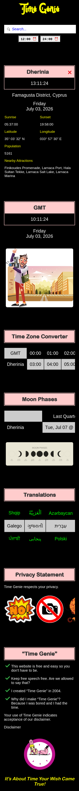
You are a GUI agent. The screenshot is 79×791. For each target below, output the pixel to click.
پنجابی (35, 538)
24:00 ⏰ (50, 39)
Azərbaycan (61, 513)
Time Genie (39, 9)
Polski (61, 538)
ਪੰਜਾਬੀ (14, 538)
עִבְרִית (61, 525)
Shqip (14, 512)
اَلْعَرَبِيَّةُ (35, 512)
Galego (14, 525)
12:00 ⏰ (29, 39)
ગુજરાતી (35, 525)
